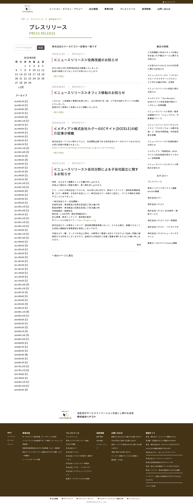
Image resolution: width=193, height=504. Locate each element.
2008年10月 (19, 339)
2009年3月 (19, 323)
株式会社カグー (155, 197)
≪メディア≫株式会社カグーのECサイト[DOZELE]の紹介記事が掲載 (96, 130)
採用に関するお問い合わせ (121, 452)
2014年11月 (19, 233)
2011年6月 (19, 272)
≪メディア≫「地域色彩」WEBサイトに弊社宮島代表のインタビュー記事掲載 (163, 154)
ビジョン (10, 440)
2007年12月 (19, 366)
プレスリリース (155, 181)
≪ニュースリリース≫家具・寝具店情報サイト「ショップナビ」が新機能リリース (163, 115)
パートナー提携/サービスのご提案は (124, 456)
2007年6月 (19, 378)
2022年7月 (19, 171)
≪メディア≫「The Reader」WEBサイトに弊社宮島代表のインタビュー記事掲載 (162, 102)
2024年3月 (19, 136)
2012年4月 (19, 257)
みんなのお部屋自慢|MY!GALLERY (158, 448)
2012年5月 (19, 253)
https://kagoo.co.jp (86, 220)
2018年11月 (19, 222)
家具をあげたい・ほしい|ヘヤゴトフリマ (160, 452)
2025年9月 (19, 109)
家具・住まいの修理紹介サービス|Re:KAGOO (162, 466)
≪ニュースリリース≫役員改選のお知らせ (86, 59)
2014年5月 (19, 245)
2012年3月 (19, 261)
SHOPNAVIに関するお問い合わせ (123, 440)
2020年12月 (19, 187)
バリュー (10, 444)
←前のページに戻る (62, 255)
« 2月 (21, 86)
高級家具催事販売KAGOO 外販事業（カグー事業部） (41, 448)
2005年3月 (19, 389)
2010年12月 (19, 284)
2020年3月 (19, 202)
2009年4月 (19, 319)
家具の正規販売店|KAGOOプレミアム (159, 462)
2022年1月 (19, 179)
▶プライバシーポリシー (85, 498)
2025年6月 (19, 117)
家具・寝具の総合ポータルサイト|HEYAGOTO (163, 444)
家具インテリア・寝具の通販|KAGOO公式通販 (163, 470)
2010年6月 (19, 296)
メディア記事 (150, 486)
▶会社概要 (54, 498)
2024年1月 (19, 144)
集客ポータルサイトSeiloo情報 (162, 243)
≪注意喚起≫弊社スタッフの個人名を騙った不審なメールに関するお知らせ (163, 56)
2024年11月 (19, 120)
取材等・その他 (117, 460)
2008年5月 (19, 350)
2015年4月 (19, 230)
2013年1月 (19, 249)
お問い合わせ (117, 433)
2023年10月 (19, 152)
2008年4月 (19, 354)
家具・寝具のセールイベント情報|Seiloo (161, 437)
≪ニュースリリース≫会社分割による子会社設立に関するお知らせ (96, 171)
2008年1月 (19, 362)
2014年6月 (19, 241)
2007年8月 (19, 374)
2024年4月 (19, 132)
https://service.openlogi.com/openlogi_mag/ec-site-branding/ (83, 147)
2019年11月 (19, 206)
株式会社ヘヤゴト (156, 204)
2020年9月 (19, 191)
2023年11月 (19, 148)
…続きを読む (58, 76)
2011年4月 (19, 276)
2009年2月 (19, 327)
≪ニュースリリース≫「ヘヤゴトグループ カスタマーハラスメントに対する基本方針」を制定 (163, 78)
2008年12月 (19, 335)
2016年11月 (19, 226)
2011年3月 (19, 280)
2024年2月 (19, 140)
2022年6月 (19, 175)
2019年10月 (19, 210)
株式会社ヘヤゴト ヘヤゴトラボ (163, 226)
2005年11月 (19, 382)
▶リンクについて (133, 498)
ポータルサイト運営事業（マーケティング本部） (40, 437)
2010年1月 (19, 307)
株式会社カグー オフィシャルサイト (159, 458)
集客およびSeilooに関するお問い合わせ (126, 437)
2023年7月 (19, 156)
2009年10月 (19, 315)
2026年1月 (19, 105)
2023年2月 (19, 167)
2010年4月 (19, 300)
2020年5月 (19, 194)
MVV (9, 432)
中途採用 (99, 440)
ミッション (11, 436)
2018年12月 (19, 218)
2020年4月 (19, 198)
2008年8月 (19, 343)
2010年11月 (19, 288)
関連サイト (150, 433)
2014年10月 (19, 237)
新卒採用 (99, 437)
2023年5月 (19, 159)
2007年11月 (19, 370)
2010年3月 (19, 304)
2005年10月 (19, 385)
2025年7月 (19, 113)
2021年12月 (19, 183)
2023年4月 (19, 163)
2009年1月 (19, 331)
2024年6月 (19, 128)
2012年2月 (19, 265)
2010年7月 (19, 292)
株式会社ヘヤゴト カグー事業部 (162, 220)
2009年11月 (19, 311)
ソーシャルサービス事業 (31, 459)
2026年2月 (19, 101)
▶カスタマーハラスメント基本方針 (111, 498)
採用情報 (100, 433)
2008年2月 (19, 358)
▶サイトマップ (169, 2)
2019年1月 (19, 214)
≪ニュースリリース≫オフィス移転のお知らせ (89, 92)
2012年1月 (19, 269)
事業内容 (26, 433)
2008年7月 (19, 346)
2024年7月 (19, 124)
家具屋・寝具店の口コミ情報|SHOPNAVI (161, 440)
